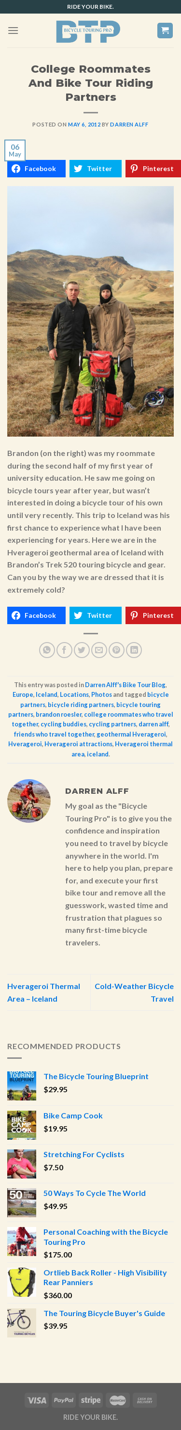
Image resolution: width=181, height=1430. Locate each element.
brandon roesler (59, 714)
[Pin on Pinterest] (117, 650)
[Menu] (13, 30)
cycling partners (112, 724)
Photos (101, 694)
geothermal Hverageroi (131, 734)
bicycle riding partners (81, 704)
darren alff (153, 724)
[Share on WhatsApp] (47, 650)
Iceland (46, 694)
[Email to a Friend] (99, 650)
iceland (98, 754)
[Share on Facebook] (64, 650)
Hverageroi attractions (78, 744)
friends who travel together (54, 734)
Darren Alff (129, 124)
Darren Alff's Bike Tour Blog (125, 685)
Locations (74, 694)
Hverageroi (25, 744)
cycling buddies (63, 724)
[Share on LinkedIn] (134, 650)
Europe (23, 694)
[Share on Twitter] (82, 650)
